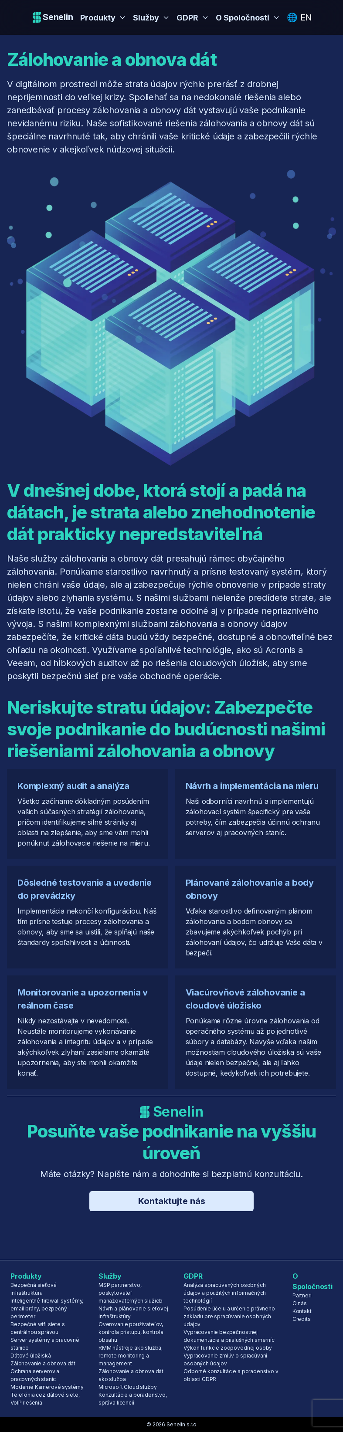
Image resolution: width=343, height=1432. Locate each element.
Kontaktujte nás (171, 1201)
